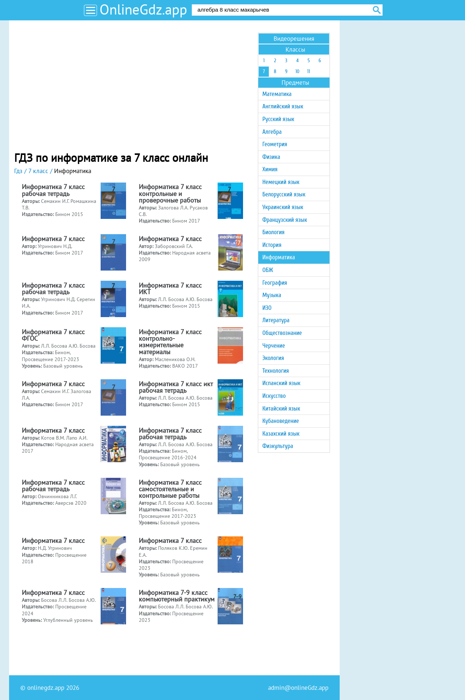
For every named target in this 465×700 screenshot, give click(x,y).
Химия (270, 169)
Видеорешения (294, 39)
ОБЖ (267, 270)
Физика (271, 156)
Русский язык (278, 119)
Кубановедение (280, 420)
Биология (273, 232)
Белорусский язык (283, 194)
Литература (276, 320)
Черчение (273, 345)
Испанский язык (281, 383)
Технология (275, 370)
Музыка (271, 295)
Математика (276, 94)
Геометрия (274, 144)
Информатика (278, 257)
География (274, 282)
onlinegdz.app (45, 688)
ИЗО (266, 307)
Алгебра (272, 131)
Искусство (274, 395)
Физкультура (277, 446)
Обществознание (282, 332)
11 (308, 71)
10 (297, 71)
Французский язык (284, 219)
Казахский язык (280, 433)
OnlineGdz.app (143, 9)
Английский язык (282, 106)
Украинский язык (282, 207)
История (271, 244)
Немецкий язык (280, 182)
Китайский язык (281, 408)
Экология (273, 358)
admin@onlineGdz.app (298, 688)
